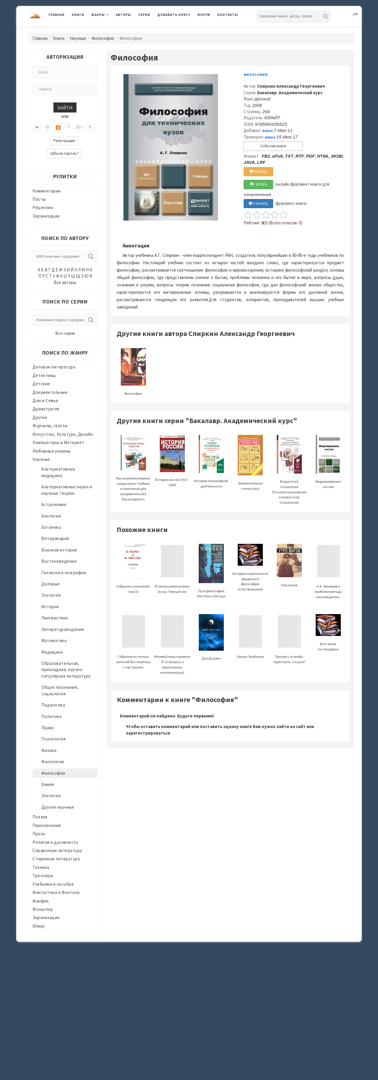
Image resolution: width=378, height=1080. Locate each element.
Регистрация (64, 140)
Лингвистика (54, 618)
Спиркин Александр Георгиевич (291, 86)
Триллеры (42, 875)
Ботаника (51, 527)
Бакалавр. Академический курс (289, 92)
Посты (39, 199)
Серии (144, 15)
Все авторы (65, 282)
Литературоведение (62, 629)
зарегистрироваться (148, 733)
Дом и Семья (45, 400)
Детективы (44, 375)
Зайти (64, 107)
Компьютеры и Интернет (58, 442)
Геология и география (63, 572)
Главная (56, 15)
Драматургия (45, 409)
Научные (78, 38)
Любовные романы (51, 451)
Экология (51, 795)
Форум (203, 15)
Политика (51, 716)
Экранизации (46, 216)
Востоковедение (59, 561)
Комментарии (46, 191)
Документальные (50, 392)
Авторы (123, 15)
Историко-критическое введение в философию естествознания (250, 571)
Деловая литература (53, 367)
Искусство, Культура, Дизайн (62, 434)
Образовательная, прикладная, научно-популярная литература (66, 669)
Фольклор (42, 909)
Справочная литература (57, 850)
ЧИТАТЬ (258, 184)
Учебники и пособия (53, 884)
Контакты (227, 15)
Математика (53, 640)
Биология (51, 516)
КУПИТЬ (259, 171)
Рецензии (42, 207)
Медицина (52, 652)
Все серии (65, 333)
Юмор (38, 926)
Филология (52, 761)
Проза (38, 833)
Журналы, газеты (50, 425)
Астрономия (53, 504)
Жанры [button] (98, 15)
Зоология (51, 595)
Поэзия (39, 817)
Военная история (59, 550)
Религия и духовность (55, 842)
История (50, 606)
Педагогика (53, 705)
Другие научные (57, 807)
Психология (53, 739)
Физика (48, 750)
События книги (273, 146)
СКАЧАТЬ (258, 203)
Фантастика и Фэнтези (55, 892)
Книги (78, 15)
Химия (47, 784)
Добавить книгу (173, 15)
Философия (103, 38)
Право (47, 727)
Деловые (50, 584)
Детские (41, 383)
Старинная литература (56, 859)
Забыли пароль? (64, 153)
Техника (40, 867)
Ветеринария (55, 538)
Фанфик (40, 901)
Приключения (46, 825)
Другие (39, 417)
